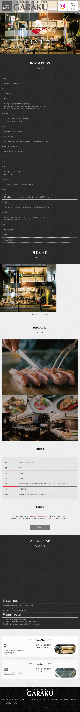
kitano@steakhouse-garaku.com (38, 519)
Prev (2, 288)
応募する (40, 527)
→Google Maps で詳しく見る (11, 611)
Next (77, 288)
